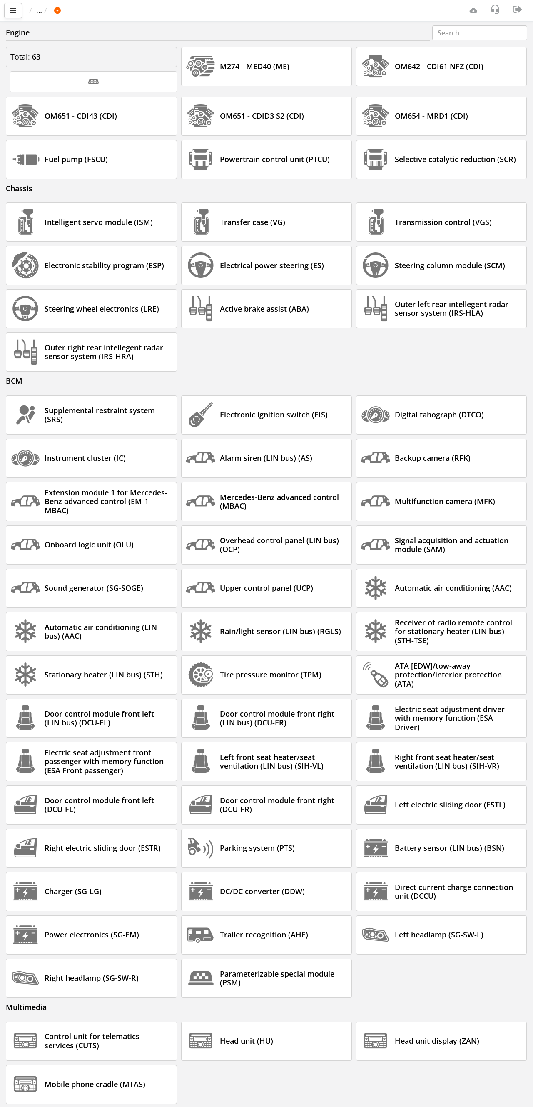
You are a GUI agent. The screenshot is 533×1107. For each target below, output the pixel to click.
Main (42, 10)
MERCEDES (110, 10)
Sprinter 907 (161, 10)
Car (74, 10)
